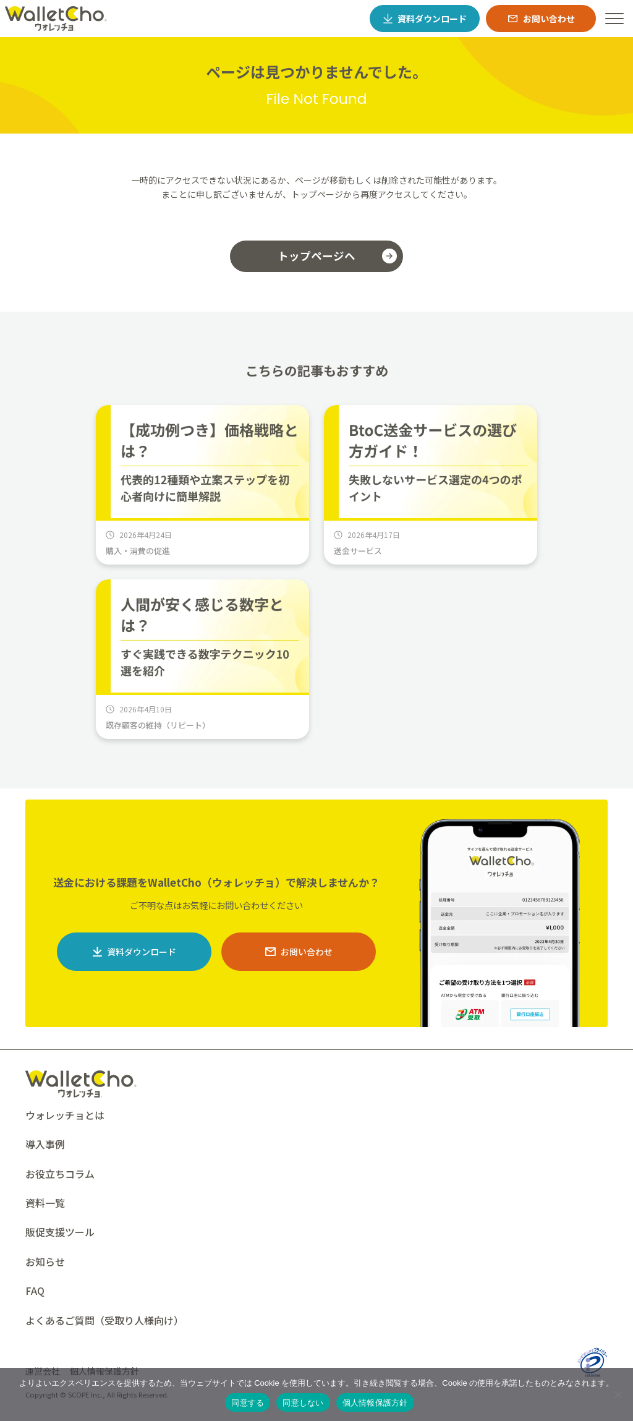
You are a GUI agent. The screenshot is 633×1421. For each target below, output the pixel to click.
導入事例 (45, 1144)
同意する (247, 1402)
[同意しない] (617, 1394)
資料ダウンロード (141, 951)
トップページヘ (316, 255)
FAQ (35, 1290)
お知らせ (45, 1261)
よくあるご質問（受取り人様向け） (104, 1320)
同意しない (303, 1402)
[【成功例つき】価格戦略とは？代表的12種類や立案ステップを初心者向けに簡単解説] (202, 485)
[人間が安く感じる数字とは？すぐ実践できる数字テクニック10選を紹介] (202, 659)
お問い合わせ (307, 951)
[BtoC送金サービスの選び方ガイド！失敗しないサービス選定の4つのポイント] (430, 485)
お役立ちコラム (60, 1173)
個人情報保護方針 (375, 1402)
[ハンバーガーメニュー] (614, 18)
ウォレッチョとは (64, 1115)
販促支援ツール (60, 1232)
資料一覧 (45, 1203)
